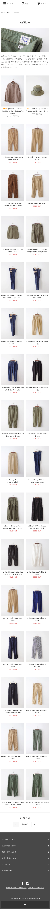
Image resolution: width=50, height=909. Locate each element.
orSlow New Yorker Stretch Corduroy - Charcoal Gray (13, 573)
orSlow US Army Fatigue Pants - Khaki (12, 757)
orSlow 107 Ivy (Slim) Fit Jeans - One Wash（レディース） (12, 296)
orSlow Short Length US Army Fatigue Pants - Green (13, 803)
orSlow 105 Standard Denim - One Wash (37, 296)
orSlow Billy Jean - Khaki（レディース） (37, 342)
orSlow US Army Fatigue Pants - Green (37, 803)
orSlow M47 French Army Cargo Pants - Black (37, 527)
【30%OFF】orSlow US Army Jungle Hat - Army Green (37, 110)
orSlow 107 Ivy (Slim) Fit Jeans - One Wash (12, 342)
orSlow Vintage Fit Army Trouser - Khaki (13, 481)
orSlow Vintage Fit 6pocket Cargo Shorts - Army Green (37, 250)
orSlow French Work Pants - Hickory (37, 665)
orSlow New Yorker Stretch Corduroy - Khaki (13, 158)
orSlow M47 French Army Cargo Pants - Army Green (12, 527)
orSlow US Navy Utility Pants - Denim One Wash (37, 481)
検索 (25, 3)
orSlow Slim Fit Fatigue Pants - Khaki (37, 711)
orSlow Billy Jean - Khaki (37, 203)
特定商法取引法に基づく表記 (16, 888)
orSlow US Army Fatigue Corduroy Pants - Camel (13, 204)
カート (41, 3)
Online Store (5, 13)
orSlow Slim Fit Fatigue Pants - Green (37, 757)
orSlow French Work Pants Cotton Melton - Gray (13, 711)
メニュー (8, 3)
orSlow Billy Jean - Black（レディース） (37, 389)
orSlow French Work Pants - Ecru (37, 573)
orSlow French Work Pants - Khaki (13, 619)
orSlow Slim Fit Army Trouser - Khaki (37, 158)
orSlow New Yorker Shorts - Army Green (13, 250)
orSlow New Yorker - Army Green (37, 435)
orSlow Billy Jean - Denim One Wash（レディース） (13, 389)
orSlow (16, 13)
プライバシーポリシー (36, 888)
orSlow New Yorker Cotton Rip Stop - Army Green (13, 435)
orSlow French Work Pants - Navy (13, 665)
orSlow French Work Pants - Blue (37, 619)
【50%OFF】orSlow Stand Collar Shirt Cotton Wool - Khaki (13, 111)
